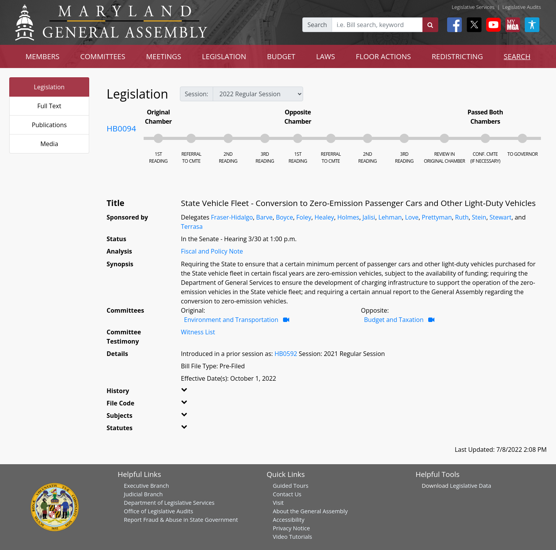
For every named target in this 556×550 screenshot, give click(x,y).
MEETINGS (163, 56)
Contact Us (287, 494)
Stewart (501, 217)
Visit (278, 502)
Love (412, 217)
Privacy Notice (291, 528)
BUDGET (281, 56)
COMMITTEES (102, 56)
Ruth (462, 217)
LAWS (325, 56)
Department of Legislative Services (169, 502)
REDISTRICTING (457, 56)
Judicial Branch (143, 494)
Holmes (348, 217)
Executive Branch (146, 485)
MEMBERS (42, 56)
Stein (479, 217)
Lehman (390, 217)
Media (49, 144)
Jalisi (369, 217)
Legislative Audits (521, 6)
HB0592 (286, 353)
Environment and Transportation (231, 319)
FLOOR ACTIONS (383, 56)
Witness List (198, 332)
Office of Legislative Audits (158, 511)
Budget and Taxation (394, 319)
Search (317, 24)
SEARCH (517, 56)
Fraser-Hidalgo (232, 217)
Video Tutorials (292, 536)
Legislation (49, 87)
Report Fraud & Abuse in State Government (181, 519)
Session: (196, 94)
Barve (264, 217)
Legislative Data (470, 485)
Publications (49, 125)
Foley (303, 217)
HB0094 (121, 128)
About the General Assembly (310, 511)
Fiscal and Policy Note (212, 251)
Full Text (49, 106)
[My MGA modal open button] (511, 24)
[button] (193, 392)
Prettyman (437, 217)
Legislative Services (473, 6)
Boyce (284, 217)
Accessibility (288, 519)
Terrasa (192, 226)
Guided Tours (290, 485)
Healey (324, 217)
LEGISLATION (224, 56)
